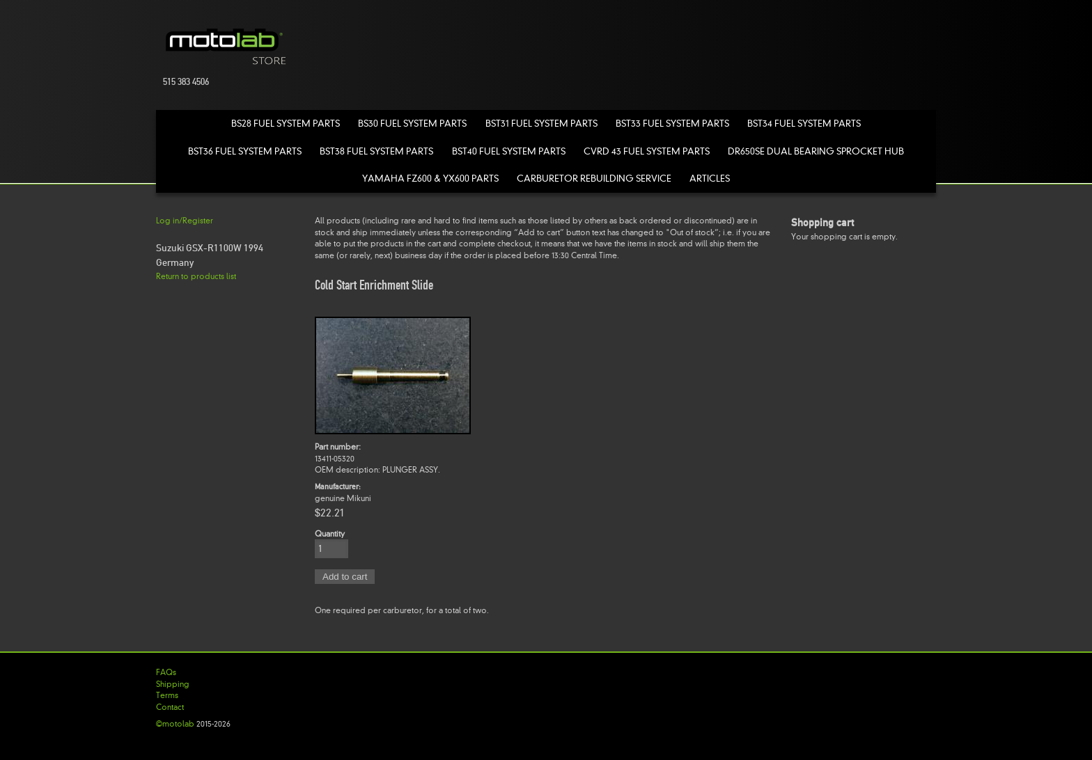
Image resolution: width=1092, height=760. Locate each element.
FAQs (166, 672)
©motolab (175, 724)
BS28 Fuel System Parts (285, 123)
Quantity (330, 534)
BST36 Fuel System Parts (245, 151)
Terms (167, 695)
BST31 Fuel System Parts (541, 123)
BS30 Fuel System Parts (412, 123)
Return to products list (196, 276)
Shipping (172, 684)
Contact (170, 707)
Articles (709, 178)
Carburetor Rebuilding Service (594, 178)
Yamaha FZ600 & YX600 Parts (430, 178)
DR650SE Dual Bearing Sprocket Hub (816, 151)
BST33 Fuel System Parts (672, 123)
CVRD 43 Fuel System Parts (647, 151)
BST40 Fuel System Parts (509, 151)
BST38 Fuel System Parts (376, 151)
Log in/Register (184, 220)
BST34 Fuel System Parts (804, 123)
